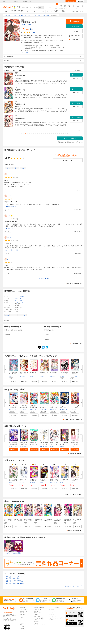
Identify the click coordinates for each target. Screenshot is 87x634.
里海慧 (24, 409)
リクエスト (36, 623)
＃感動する (13, 206)
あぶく (9, 215)
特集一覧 (22, 612)
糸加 (76, 409)
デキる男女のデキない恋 (74, 480)
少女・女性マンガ (20, 11)
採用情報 (51, 612)
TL (34, 11)
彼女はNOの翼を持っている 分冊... (44, 444)
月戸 (79, 409)
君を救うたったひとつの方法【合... (44, 374)
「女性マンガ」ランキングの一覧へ (74, 494)
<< (17, 133)
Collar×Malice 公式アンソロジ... (24, 373)
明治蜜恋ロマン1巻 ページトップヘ (73, 586)
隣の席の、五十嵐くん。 (23, 480)
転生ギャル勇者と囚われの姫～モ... (33, 481)
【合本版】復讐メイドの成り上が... (74, 374)
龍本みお (73, 482)
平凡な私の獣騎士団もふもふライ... (13, 407)
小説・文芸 (49, 11)
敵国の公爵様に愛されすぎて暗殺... (54, 481)
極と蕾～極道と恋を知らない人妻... (44, 481)
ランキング (22, 614)
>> (69, 133)
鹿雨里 (16, 446)
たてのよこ (11, 446)
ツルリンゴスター (44, 446)
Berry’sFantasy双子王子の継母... (75, 406)
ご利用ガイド (81, 11)
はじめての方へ (74, 11)
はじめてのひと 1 (34, 372)
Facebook (22, 628)
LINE (21, 619)
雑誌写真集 (63, 11)
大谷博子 (73, 446)
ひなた (24, 482)
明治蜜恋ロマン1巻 (20, 76)
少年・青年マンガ (13, 11)
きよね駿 (11, 376)
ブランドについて (53, 611)
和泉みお (42, 376)
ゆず (8, 259)
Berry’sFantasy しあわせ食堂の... (54, 406)
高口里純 (62, 446)
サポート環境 (37, 616)
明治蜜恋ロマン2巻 (20, 90)
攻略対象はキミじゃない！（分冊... (33, 444)
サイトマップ (52, 621)
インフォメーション (38, 619)
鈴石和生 (11, 482)
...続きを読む (24, 52)
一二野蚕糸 (62, 409)
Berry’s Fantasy (19, 302)
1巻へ (14, 70)
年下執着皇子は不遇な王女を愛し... (13, 444)
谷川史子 (32, 376)
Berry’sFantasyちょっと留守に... (44, 406)
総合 (6, 11)
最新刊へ (21, 70)
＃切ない (16, 168)
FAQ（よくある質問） (39, 618)
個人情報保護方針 (53, 616)
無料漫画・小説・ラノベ (25, 611)
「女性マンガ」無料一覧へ (76, 453)
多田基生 (52, 446)
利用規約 (51, 614)
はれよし (42, 409)
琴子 (57, 482)
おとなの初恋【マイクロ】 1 (54, 373)
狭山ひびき (47, 409)
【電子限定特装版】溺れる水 (13, 373)
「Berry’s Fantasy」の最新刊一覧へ (73, 419)
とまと (9, 195)
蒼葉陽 (75, 376)
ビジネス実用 (56, 11)
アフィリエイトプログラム (40, 625)
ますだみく (62, 376)
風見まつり (25, 376)
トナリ (21, 409)
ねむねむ (9, 237)
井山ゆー (42, 482)
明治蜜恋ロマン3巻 (20, 104)
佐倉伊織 (29, 24)
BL (27, 11)
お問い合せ (36, 621)
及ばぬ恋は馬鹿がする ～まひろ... (64, 374)
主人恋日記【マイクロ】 (64, 480)
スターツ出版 (18, 300)
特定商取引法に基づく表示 (55, 618)
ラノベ (42, 11)
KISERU (24, 24)
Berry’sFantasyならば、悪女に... (64, 406)
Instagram (22, 623)
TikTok (21, 624)
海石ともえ (28, 446)
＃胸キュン (9, 168)
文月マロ (52, 409)
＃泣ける (23, 168)
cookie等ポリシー (53, 619)
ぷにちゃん (57, 409)
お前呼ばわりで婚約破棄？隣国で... (33, 407)
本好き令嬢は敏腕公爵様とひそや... (13, 481)
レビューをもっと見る (43, 278)
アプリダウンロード (38, 612)
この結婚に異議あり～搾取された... (23, 407)
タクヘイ (32, 409)
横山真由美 (32, 482)
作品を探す (36, 611)
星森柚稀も (52, 376)
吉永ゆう (62, 482)
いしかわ (32, 446)
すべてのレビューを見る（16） (75, 283)
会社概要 (51, 609)
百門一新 (17, 409)
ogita (21, 376)
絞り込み (19, 7)
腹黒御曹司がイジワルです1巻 (67, 520)
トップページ (23, 609)
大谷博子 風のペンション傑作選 (74, 444)
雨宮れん (37, 409)
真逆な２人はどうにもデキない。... (54, 444)
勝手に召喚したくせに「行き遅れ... (23, 444)
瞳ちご (21, 482)
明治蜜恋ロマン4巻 (20, 118)
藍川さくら (52, 482)
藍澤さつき (11, 409)
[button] (13, 381)
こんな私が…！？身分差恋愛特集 (12, 553)
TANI (72, 376)
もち (8, 174)
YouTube (22, 626)
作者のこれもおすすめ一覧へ (75, 530)
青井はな (73, 409)
